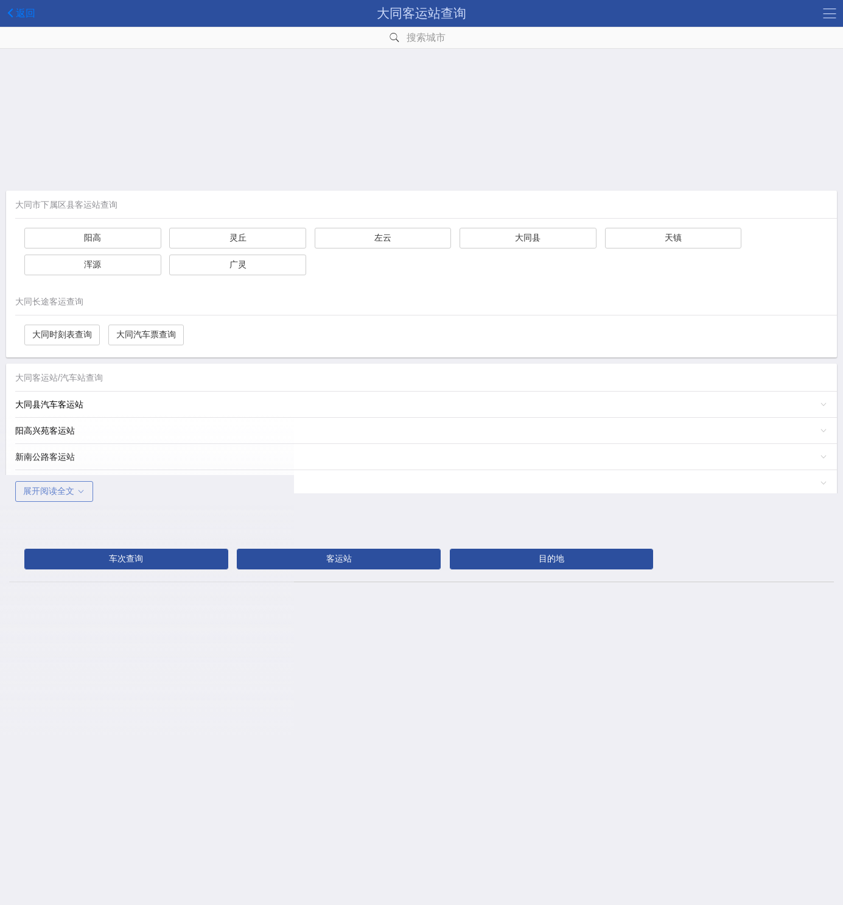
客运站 (336, 558)
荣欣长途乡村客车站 (53, 483)
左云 (377, 237)
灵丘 (234, 237)
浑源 (91, 264)
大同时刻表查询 (62, 334)
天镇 (662, 237)
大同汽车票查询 (146, 334)
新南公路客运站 (45, 457)
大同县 (520, 237)
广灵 (234, 264)
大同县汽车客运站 (49, 404)
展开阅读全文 (54, 491)
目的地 (546, 558)
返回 (19, 12)
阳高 (91, 237)
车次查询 (125, 558)
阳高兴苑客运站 (45, 430)
